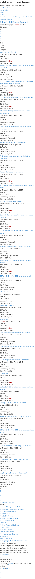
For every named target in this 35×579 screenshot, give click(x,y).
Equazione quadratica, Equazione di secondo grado (17, 346)
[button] (0, 40)
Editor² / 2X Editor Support (14, 22)
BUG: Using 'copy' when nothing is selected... (15, 360)
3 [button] (0, 34)
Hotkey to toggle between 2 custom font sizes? (15, 246)
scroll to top (4, 319)
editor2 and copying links (8, 305)
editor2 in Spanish (6, 292)
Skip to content (5, 8)
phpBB (10, 564)
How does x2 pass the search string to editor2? (15, 459)
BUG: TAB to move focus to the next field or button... (17, 97)
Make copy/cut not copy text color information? (15, 416)
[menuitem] (2, 12)
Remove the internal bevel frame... (11, 172)
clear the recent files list (8, 52)
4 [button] (0, 36)
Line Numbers (4, 373)
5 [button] (0, 38)
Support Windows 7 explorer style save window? (16, 446)
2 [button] (0, 31)
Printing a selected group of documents (13, 403)
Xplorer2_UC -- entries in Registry (11, 201)
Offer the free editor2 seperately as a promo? (15, 332)
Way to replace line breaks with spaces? (13, 473)
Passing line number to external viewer (13, 142)
